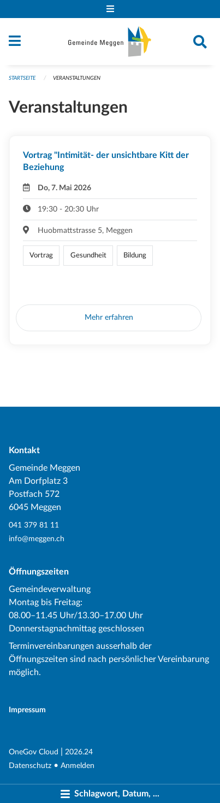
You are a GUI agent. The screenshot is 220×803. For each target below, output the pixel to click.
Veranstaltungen (76, 78)
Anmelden (77, 765)
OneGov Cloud (33, 752)
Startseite (22, 78)
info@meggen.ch (36, 539)
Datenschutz (30, 765)
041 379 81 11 (34, 525)
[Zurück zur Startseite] (110, 41)
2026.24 (79, 752)
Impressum (27, 710)
